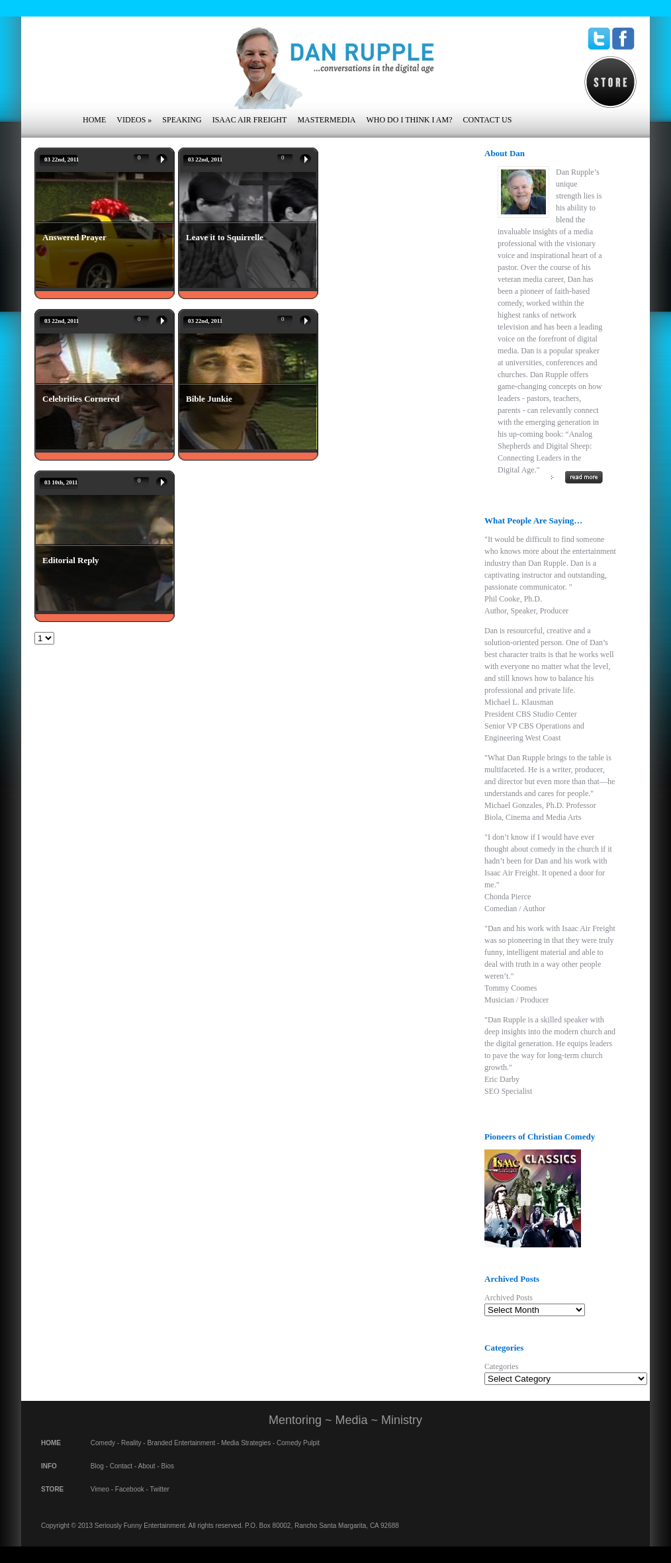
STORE (52, 1489)
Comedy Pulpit (298, 1443)
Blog (97, 1466)
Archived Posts (508, 1297)
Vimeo (100, 1489)
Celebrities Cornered (80, 399)
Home (94, 119)
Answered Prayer (74, 237)
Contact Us (487, 119)
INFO (49, 1466)
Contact (121, 1466)
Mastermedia (326, 119)
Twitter (159, 1489)
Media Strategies (246, 1443)
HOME (51, 1443)
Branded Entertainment (181, 1443)
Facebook (129, 1489)
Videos (134, 119)
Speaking (181, 119)
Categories (501, 1366)
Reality (131, 1443)
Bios (167, 1466)
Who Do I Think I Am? (409, 119)
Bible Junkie (209, 399)
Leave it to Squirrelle (224, 237)
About (147, 1466)
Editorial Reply (70, 560)
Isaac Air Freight (249, 119)
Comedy (103, 1443)
